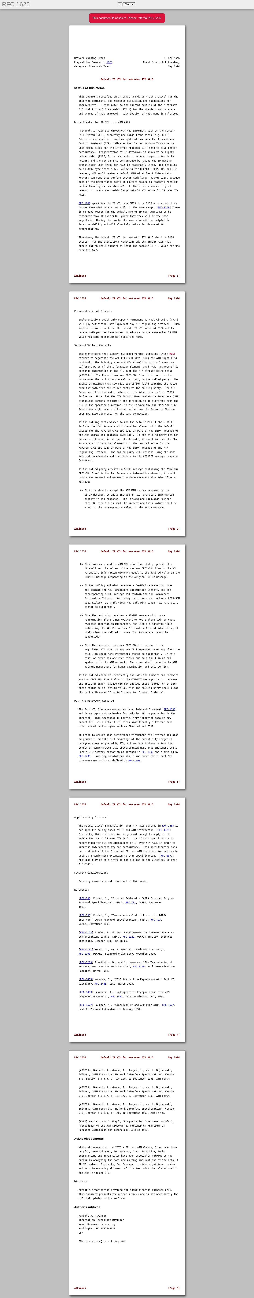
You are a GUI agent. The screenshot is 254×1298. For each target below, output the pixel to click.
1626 (109, 62)
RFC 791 (130, 902)
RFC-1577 (166, 855)
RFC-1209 (163, 207)
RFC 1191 (84, 953)
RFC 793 (155, 919)
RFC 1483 (117, 996)
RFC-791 (85, 898)
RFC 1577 (168, 1005)
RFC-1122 (86, 932)
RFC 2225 (154, 18)
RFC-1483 (168, 825)
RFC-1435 (84, 756)
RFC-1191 (169, 709)
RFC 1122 (128, 936)
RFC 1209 (84, 203)
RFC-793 (85, 915)
